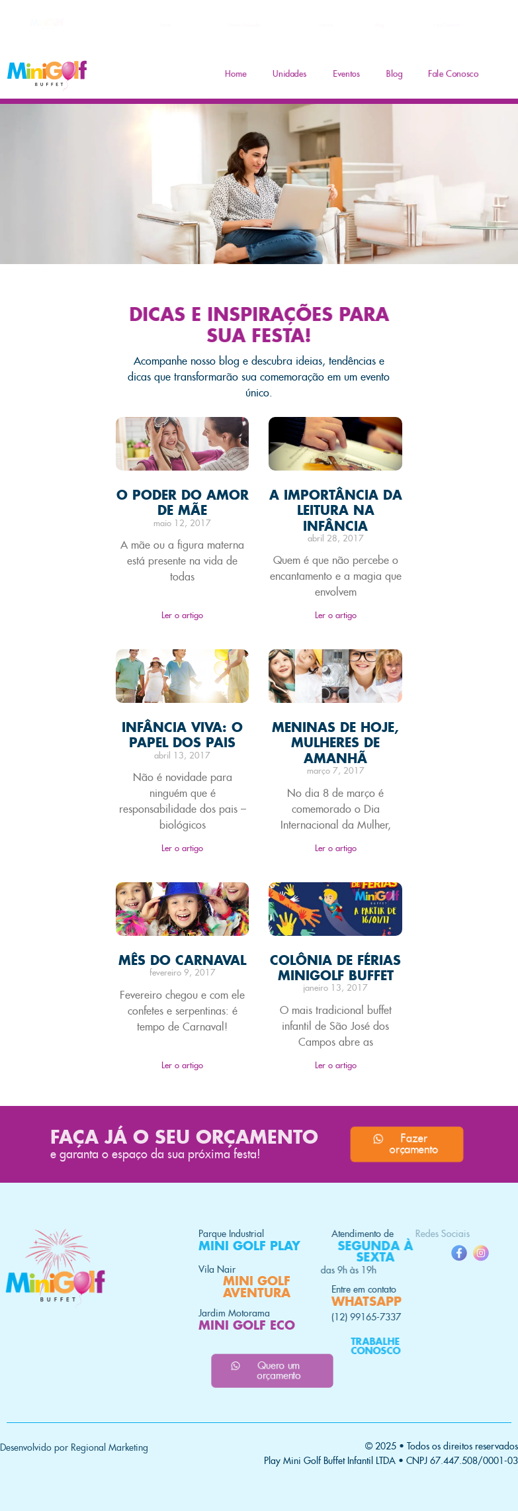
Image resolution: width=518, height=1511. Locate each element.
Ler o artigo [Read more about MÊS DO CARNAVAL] (182, 1065)
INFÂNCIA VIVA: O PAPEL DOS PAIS (182, 735)
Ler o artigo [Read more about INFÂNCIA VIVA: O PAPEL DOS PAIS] (182, 848)
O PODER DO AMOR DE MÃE (182, 502)
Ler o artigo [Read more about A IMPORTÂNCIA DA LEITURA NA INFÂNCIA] (336, 615)
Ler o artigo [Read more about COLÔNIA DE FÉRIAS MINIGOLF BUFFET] (336, 1065)
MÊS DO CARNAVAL (182, 960)
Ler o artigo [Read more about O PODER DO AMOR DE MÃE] (182, 615)
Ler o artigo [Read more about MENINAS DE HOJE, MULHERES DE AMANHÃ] (336, 848)
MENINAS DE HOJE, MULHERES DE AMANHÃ (335, 742)
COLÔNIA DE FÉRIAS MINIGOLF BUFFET (335, 968)
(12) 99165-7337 (296, 1317)
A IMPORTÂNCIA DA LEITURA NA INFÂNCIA (335, 509)
